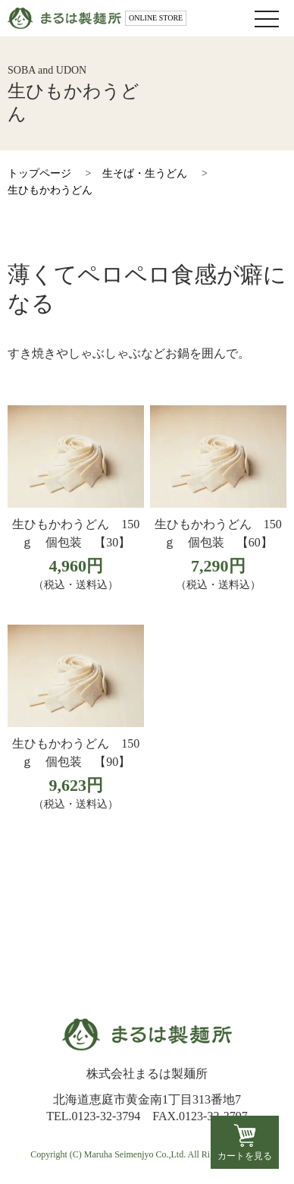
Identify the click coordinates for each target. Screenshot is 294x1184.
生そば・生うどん (144, 173)
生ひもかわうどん (50, 190)
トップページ (39, 173)
